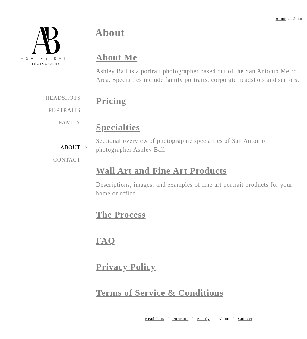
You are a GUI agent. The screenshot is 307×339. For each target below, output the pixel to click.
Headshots (63, 98)
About (70, 147)
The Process (121, 214)
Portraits (65, 110)
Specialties (118, 127)
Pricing (111, 101)
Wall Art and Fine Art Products (161, 171)
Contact (67, 160)
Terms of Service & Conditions (159, 293)
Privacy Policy (126, 267)
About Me (116, 57)
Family (70, 123)
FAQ (105, 240)
